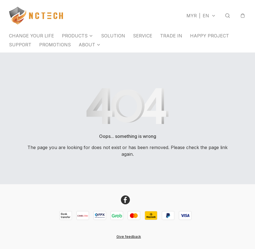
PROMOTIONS (55, 44)
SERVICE (142, 36)
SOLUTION (113, 36)
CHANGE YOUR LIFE (31, 36)
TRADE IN (171, 36)
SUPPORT (20, 44)
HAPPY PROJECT (209, 36)
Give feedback (128, 236)
